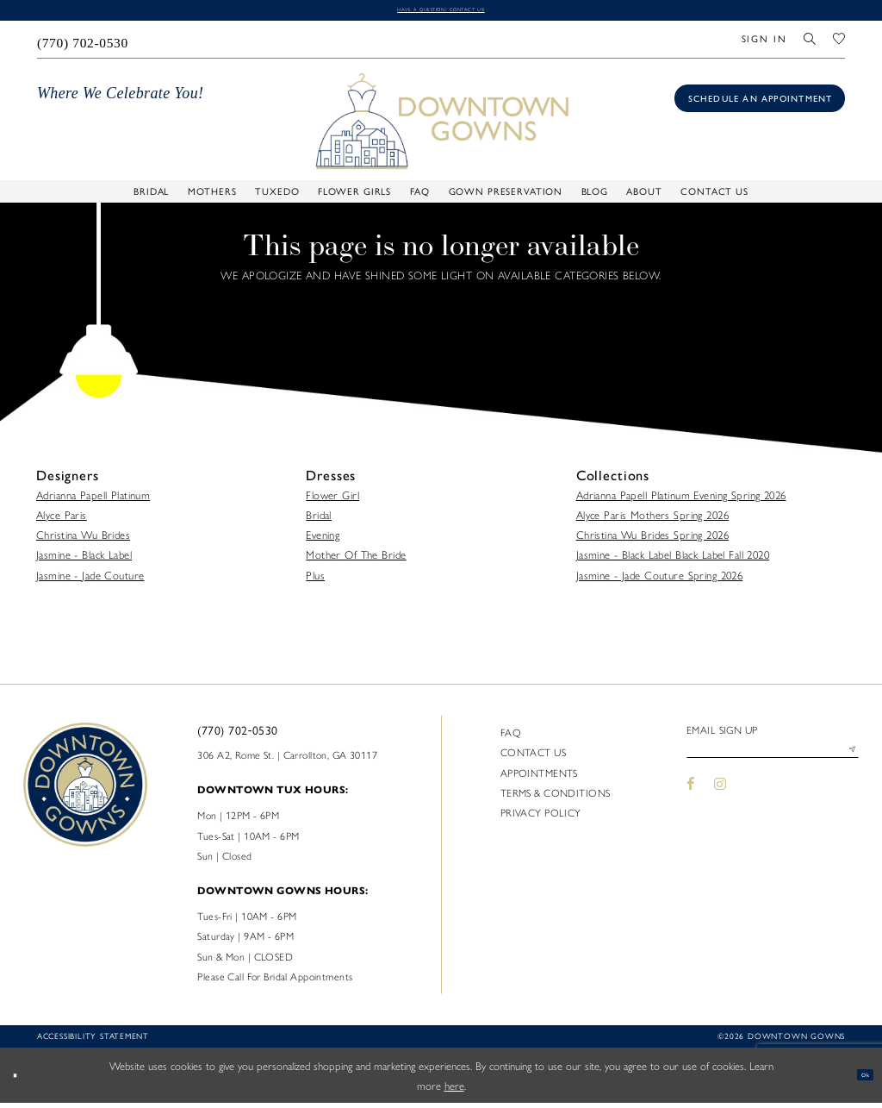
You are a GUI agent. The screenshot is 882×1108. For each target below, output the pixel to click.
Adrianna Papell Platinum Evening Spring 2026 (681, 499)
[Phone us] (82, 45)
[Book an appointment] (759, 104)
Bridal (319, 520)
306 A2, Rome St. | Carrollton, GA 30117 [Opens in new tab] (287, 759)
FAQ (510, 738)
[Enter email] (772, 762)
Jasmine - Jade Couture (90, 580)
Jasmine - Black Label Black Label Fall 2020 (672, 560)
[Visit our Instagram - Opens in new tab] (720, 802)
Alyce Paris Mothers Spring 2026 (652, 520)
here (454, 1090)
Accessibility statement (93, 1042)
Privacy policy (540, 817)
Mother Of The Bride (356, 560)
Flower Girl (332, 499)
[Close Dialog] (22, 1080)
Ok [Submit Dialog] (857, 1081)
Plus (315, 580)
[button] (764, 44)
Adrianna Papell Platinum (93, 499)
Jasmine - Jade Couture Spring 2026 (659, 580)
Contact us (533, 758)
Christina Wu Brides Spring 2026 (652, 540)
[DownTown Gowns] (441, 125)
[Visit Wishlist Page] (839, 44)
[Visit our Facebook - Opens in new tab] (691, 802)
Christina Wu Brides (83, 540)
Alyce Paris (61, 520)
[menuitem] (82, 45)
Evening (322, 540)
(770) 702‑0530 (237, 736)
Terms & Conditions (555, 797)
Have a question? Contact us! (441, 12)
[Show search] (810, 44)
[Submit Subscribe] (846, 762)
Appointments (539, 778)
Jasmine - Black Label (84, 560)
